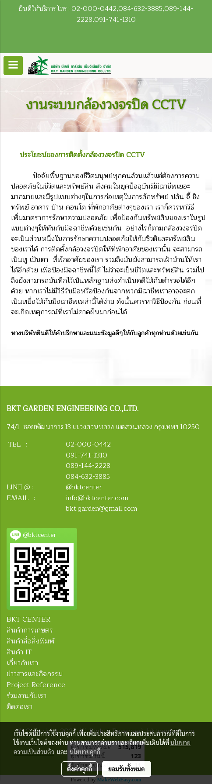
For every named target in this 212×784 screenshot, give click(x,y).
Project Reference (36, 685)
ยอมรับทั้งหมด (126, 769)
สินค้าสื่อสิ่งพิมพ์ (30, 641)
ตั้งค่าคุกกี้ (79, 769)
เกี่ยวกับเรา (22, 663)
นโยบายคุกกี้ (85, 752)
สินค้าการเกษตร (30, 630)
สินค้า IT (19, 652)
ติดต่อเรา (19, 706)
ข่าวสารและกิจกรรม (35, 674)
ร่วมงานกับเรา (26, 695)
